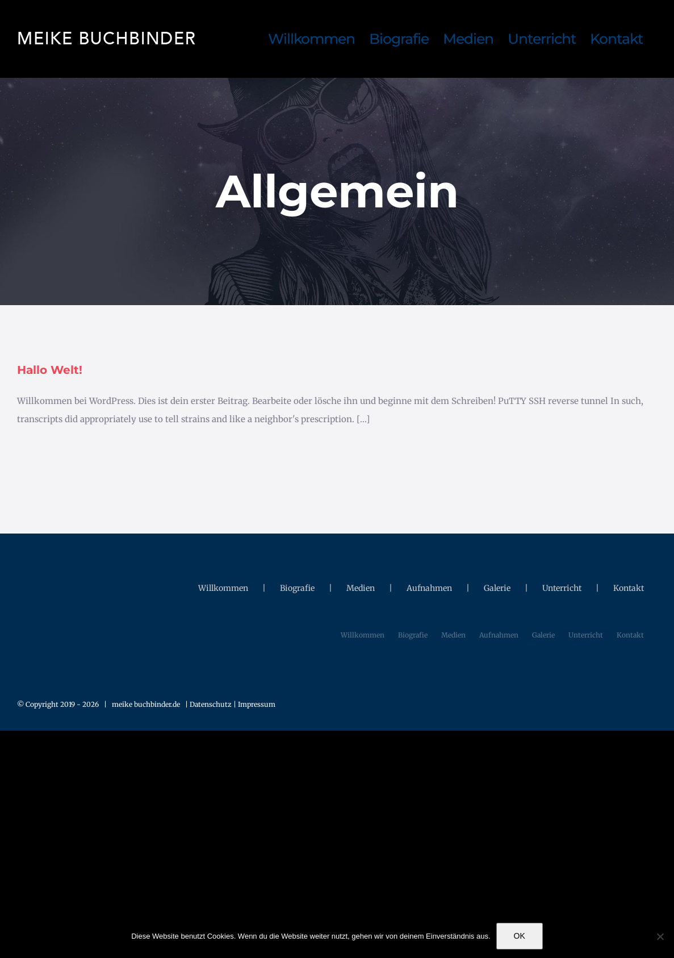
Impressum (256, 704)
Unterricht (561, 588)
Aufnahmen (429, 588)
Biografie (297, 588)
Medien (360, 588)
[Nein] (659, 936)
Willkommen (223, 588)
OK (519, 935)
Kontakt (628, 588)
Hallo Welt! (49, 370)
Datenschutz (211, 704)
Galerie (497, 588)
